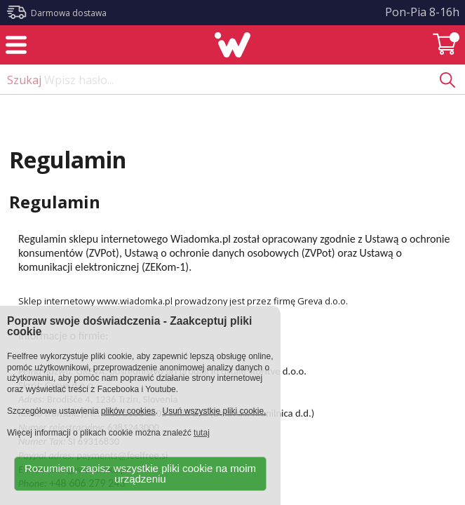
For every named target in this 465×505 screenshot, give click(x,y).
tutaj (202, 433)
